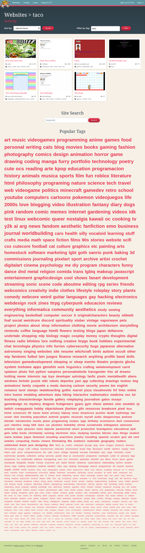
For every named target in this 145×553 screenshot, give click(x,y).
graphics (81, 246)
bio (113, 385)
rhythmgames (105, 501)
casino (11, 527)
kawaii (96, 219)
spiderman (69, 504)
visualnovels (102, 390)
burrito (23, 66)
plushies (56, 424)
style (20, 428)
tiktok (87, 470)
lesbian (17, 437)
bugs (94, 346)
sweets (16, 519)
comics (43, 154)
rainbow (133, 513)
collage (64, 452)
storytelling (129, 325)
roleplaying (75, 399)
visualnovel (107, 487)
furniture (34, 478)
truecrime (49, 462)
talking (62, 504)
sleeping (61, 362)
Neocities (8, 545)
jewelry (79, 437)
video (58, 204)
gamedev (93, 190)
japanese (107, 346)
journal (12, 233)
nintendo (11, 331)
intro (7, 394)
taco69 (112, 64)
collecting (97, 381)
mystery (35, 404)
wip (7, 356)
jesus (122, 459)
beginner (118, 521)
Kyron (76, 61)
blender (9, 420)
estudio (87, 490)
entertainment (18, 277)
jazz (104, 452)
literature (121, 175)
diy (75, 265)
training (46, 504)
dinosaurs (98, 449)
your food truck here (13, 61)
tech (111, 183)
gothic (66, 390)
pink (9, 211)
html (9, 183)
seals (99, 521)
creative (70, 341)
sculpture (28, 484)
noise (75, 412)
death (110, 412)
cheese (26, 516)
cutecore (22, 246)
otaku (40, 501)
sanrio (95, 252)
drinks (134, 524)
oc (108, 219)
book (93, 341)
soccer (66, 315)
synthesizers (100, 504)
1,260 (102, 64)
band (121, 356)
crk (14, 521)
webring (104, 519)
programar (91, 456)
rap (44, 376)
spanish (104, 437)
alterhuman (57, 487)
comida (64, 271)
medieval (22, 499)
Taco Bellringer (46, 93)
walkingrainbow (20, 99)
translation (94, 452)
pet (78, 521)
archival (66, 521)
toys (51, 376)
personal (14, 147)
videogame (27, 190)
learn (6, 473)
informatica (38, 309)
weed (64, 462)
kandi (109, 473)
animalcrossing (112, 513)
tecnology (86, 507)
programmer (105, 466)
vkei (16, 416)
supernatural (94, 462)
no (25, 404)
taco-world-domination (14, 96)
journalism (92, 399)
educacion (94, 303)
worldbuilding (37, 233)
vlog (44, 470)
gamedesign (13, 404)
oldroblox (28, 521)
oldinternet (34, 530)
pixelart (62, 259)
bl (118, 456)
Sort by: (8, 28)
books (91, 147)
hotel (132, 519)
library (17, 487)
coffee (26, 331)
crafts (10, 240)
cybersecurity (77, 346)
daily (54, 530)
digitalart (13, 265)
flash (58, 445)
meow (36, 412)
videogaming (56, 484)
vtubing (33, 519)
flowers (66, 331)
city (86, 527)
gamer (130, 459)
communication (76, 510)
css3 (101, 490)
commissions (17, 259)
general (135, 481)
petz (42, 475)
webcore (30, 296)
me (68, 265)
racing (43, 481)
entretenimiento (59, 513)
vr (70, 362)
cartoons (61, 197)
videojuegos (109, 197)
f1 (46, 475)
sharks (35, 440)
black (11, 519)
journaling (43, 259)
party (118, 507)
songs (21, 449)
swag (26, 424)
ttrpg (55, 303)
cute (9, 168)
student (134, 433)
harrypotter (8, 501)
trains (7, 452)
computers (36, 197)
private (115, 519)
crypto (104, 336)
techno (119, 462)
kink (28, 519)
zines (43, 303)
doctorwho (106, 521)
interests (33, 376)
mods (66, 490)
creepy (124, 449)
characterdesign (30, 399)
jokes (17, 516)
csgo (11, 524)
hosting (17, 527)
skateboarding (49, 390)
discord (47, 320)
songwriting (52, 524)
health (71, 233)
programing (56, 183)
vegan (120, 519)
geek (12, 516)
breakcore (109, 408)
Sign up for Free (127, 3)
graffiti (127, 493)
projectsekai (7, 521)
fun (89, 175)
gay (92, 296)
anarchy (95, 490)
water (6, 490)
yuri (6, 424)
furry (63, 161)
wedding (33, 487)
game (116, 154)
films (75, 240)
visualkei (39, 516)
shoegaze (53, 510)
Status (125, 546)
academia (28, 481)
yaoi (78, 381)
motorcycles (43, 524)
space (49, 240)
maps (21, 473)
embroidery (96, 513)
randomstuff (117, 524)
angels (7, 469)
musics (38, 521)
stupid (6, 527)
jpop (95, 445)
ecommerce (107, 420)
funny (127, 265)
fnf (115, 390)
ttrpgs (83, 341)
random (24, 211)
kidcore (99, 470)
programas (9, 459)
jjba (36, 493)
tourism (129, 475)
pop (65, 466)
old (130, 437)
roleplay (102, 290)
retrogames (23, 493)
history (52, 99)
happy (22, 521)
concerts (40, 510)
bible (49, 478)
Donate (92, 546)
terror (45, 519)
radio (21, 341)
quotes (6, 493)
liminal (130, 504)
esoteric (33, 501)
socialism (98, 473)
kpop (60, 168)
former (64, 99)
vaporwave (109, 320)
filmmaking (59, 440)
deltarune (115, 331)
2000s (11, 204)
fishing (7, 478)
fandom (50, 226)
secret (16, 524)
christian (90, 487)
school (126, 190)
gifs (81, 408)
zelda (46, 510)
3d (132, 252)
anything (96, 356)
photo (23, 371)
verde (14, 66)
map (21, 524)
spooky (78, 507)
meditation (54, 504)
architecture (108, 325)
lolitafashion (34, 524)
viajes (134, 507)
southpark (104, 456)
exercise (134, 510)
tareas (93, 507)
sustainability (94, 493)
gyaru (79, 404)
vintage (93, 320)
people (62, 470)
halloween (61, 473)
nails (82, 504)
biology (52, 336)
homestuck (15, 252)
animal (23, 504)
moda (54, 385)
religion (47, 271)
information (60, 325)
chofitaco (44, 64)
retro (110, 190)
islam (123, 521)
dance (10, 271)
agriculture (59, 521)
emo (111, 226)
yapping (112, 507)
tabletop (38, 459)
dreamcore (87, 412)
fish (31, 371)
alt (114, 466)
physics (38, 346)
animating (77, 524)
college (35, 449)
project (10, 325)
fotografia (21, 462)
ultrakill (6, 504)
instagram (44, 499)
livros (10, 496)
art (7, 139)
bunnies (95, 433)
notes (21, 510)
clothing (78, 325)
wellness (120, 496)
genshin (49, 367)
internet (77, 211)
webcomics (15, 290)
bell (47, 99)
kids (107, 496)
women (81, 481)
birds (97, 351)
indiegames (111, 424)
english (122, 385)
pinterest (119, 445)
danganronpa (111, 416)
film (79, 175)
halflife (74, 516)
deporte (49, 428)
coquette (39, 385)
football (39, 246)
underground (69, 524)
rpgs (83, 420)
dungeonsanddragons (102, 527)
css (7, 246)
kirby (39, 470)
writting (79, 501)
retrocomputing (14, 530)
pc (63, 445)
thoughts (118, 336)
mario (8, 437)
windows (10, 381)
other (131, 351)
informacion (82, 484)
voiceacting (114, 510)
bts (44, 452)
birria (55, 66)
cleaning (18, 481)
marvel (78, 390)
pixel (121, 408)
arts (120, 246)
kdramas (73, 521)
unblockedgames (51, 507)
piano (46, 420)
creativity (38, 290)
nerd (94, 478)
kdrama (12, 484)
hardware (31, 466)
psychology (51, 265)
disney (86, 501)
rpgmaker (75, 487)
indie (53, 290)
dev (51, 445)
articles (97, 501)
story (116, 290)
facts (121, 510)
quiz (125, 519)
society (73, 490)
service (76, 475)
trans (78, 271)
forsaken (17, 501)
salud (69, 470)
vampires (54, 371)
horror (101, 154)
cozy (93, 470)
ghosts (19, 490)
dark (119, 420)
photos (23, 325)
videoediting (108, 462)
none (39, 428)
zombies (51, 527)
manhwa (13, 473)
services (49, 456)
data (58, 394)
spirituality (64, 320)
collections (59, 527)
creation (41, 490)
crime (30, 499)
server (135, 490)
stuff (130, 233)
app (85, 381)
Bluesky (39, 545)
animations (12, 385)
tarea (123, 507)
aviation (80, 490)
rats (116, 478)
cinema (31, 265)
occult (120, 351)
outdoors (79, 440)
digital (132, 336)
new (43, 513)
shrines (99, 507)
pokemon (83, 197)
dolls (130, 356)
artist (105, 259)
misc (73, 433)
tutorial (122, 527)
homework (8, 481)
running (49, 433)
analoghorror (55, 501)
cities (70, 527)
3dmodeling (10, 449)
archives (100, 499)
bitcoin (106, 433)
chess (97, 404)
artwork (100, 475)
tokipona (22, 519)
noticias (60, 496)
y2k (8, 226)
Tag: (83, 28)
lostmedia (14, 499)
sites (86, 493)
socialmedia (94, 424)
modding (30, 394)
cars (59, 233)
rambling (106, 510)
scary (120, 481)
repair (103, 513)
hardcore (66, 487)
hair (105, 484)
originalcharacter (88, 510)
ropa (123, 475)
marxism (39, 519)
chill (6, 484)
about (35, 325)
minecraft (71, 190)
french (33, 510)
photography (19, 154)
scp (62, 519)
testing (79, 331)
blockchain (102, 478)
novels (37, 420)
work (61, 367)
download (55, 516)
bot (31, 496)
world (58, 475)
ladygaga (11, 99)
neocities (80, 496)
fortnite (24, 381)
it (75, 315)
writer (59, 499)
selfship (27, 510)
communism (131, 420)
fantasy (100, 204)
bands (20, 484)
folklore (32, 516)
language (39, 331)
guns (110, 493)
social (17, 320)
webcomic (38, 219)
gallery (60, 399)
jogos (27, 437)
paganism (27, 513)
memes (58, 211)
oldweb (128, 315)
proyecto (48, 530)
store (102, 445)
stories (97, 240)
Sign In (140, 3)
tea (102, 459)
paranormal (63, 428)
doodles (127, 510)
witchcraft (83, 351)
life (128, 197)
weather (51, 466)
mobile (127, 481)
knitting (9, 376)
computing (22, 440)
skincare (116, 470)
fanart (95, 277)
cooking (121, 219)
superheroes (77, 499)
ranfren (135, 521)
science (96, 183)
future (122, 504)
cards (12, 504)
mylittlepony (36, 513)
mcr (65, 459)
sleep (78, 362)
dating (73, 501)
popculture (40, 416)
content (105, 507)
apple (15, 507)
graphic (65, 416)
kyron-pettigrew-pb (82, 64)
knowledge (42, 487)
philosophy (28, 183)
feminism (38, 437)
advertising (67, 499)
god (123, 437)
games (79, 66)
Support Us (46, 3)
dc (123, 470)
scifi (127, 240)
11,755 (32, 64)
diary (116, 204)
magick (20, 513)
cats (48, 147)
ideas (83, 475)
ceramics (28, 507)
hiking (67, 394)
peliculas (59, 449)
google (71, 493)
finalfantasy (8, 510)
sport (76, 259)
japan (101, 331)
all (116, 371)
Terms (134, 546)
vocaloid (97, 233)
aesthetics (85, 309)
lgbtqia (52, 473)
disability (49, 513)
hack (6, 513)
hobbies (105, 341)
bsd (13, 475)
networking (9, 487)
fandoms (19, 356)
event (56, 452)
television (12, 362)
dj (104, 473)
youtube (13, 197)
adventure (45, 394)
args (14, 466)
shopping (29, 336)
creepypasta (24, 408)
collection (31, 456)
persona (125, 456)
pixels (101, 376)
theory (46, 501)
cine (60, 459)
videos (119, 211)
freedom (31, 470)
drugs (110, 478)
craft (27, 449)
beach (48, 521)
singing (30, 351)
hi (126, 470)
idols (41, 504)
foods (23, 433)
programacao (110, 490)
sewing (114, 310)
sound (90, 473)
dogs (129, 204)
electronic (62, 433)
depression (24, 478)
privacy (55, 412)
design (61, 154)
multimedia (26, 459)
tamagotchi (35, 527)
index (112, 521)
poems (104, 385)
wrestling (52, 437)
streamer (41, 530)
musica (49, 175)
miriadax (98, 487)
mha (82, 527)
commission (68, 519)
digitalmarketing (31, 475)
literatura (127, 478)
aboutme (72, 284)
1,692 (68, 64)
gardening (99, 211)
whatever (81, 462)
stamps (32, 390)
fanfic (91, 376)
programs (52, 496)
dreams (125, 371)
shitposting (66, 475)
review (25, 496)
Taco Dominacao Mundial (16, 93)
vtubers (121, 440)
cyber (113, 456)
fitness (9, 341)
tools (132, 449)
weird (46, 296)
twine (45, 412)
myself (88, 416)
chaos (129, 507)
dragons (48, 404)
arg (23, 226)
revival (112, 496)
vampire (134, 499)
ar (52, 519)
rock (32, 303)
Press (117, 546)
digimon (136, 527)
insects (120, 466)
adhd (53, 521)
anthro (6, 519)
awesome (126, 424)
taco (18, 66)
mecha (6, 524)
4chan (107, 524)
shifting (87, 519)
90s (85, 240)
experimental (124, 341)
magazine (65, 501)
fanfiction (94, 226)
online (131, 390)
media (23, 240)
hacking (105, 296)
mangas (87, 499)
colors (42, 493)
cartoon (78, 385)
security (92, 385)
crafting (88, 367)
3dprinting (37, 484)
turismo (129, 466)
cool (68, 277)
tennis (74, 481)
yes (58, 462)
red (130, 524)
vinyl (81, 519)
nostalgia (77, 219)
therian (71, 462)
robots (54, 381)
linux (20, 219)
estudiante (9, 462)
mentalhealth (116, 376)
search (93, 466)
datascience (63, 507)
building (108, 504)
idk (132, 211)
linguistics (73, 367)
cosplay (78, 336)
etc (94, 246)
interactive (80, 394)
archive (90, 259)
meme (21, 376)
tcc (18, 459)
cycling (133, 493)
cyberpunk (72, 303)
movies (74, 147)
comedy (12, 296)
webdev (9, 440)
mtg (33, 521)
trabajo (93, 519)
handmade (40, 507)
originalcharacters (92, 315)
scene (45, 284)
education (79, 168)
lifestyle (84, 290)
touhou (126, 381)
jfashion (71, 408)
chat (7, 346)
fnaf (7, 320)
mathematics (99, 394)
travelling (91, 437)
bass (109, 519)
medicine (116, 394)
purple (72, 496)
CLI (99, 546)
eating (12, 490)
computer (52, 315)
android (53, 416)
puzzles (100, 412)
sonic (31, 284)
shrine (81, 424)
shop (45, 325)
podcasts (84, 459)
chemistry (119, 452)
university (120, 490)
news (34, 226)
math (36, 240)
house (21, 507)
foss (123, 487)
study (102, 310)
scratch (84, 99)
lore (44, 341)
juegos (51, 356)
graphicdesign (48, 277)
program (88, 265)
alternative (125, 346)
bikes (93, 499)
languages (76, 296)
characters (109, 265)
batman (103, 493)
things (124, 433)
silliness (98, 510)
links (122, 390)
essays (116, 399)
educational (121, 428)
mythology (122, 412)
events (89, 362)
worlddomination (35, 99)
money (91, 336)
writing (34, 147)
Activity (26, 3)
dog (135, 381)
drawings (112, 381)
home (7, 412)
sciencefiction (69, 484)
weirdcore (32, 320)
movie (92, 325)
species (99, 484)
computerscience (32, 452)
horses (39, 462)
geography (108, 440)
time (46, 527)
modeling (108, 470)
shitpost (131, 496)
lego (133, 456)
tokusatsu (83, 521)
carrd (126, 367)
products (91, 527)
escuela (84, 452)
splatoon (10, 371)
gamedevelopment (37, 362)
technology (105, 161)
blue (65, 456)
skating (72, 466)
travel (124, 183)
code (57, 284)
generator (26, 524)
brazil (121, 484)
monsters (73, 459)
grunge (88, 445)
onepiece (78, 493)
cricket (16, 469)
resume (67, 351)
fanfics (75, 527)
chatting (89, 481)
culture (63, 246)
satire (68, 513)
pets (123, 320)
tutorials (128, 484)
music (19, 139)
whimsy (91, 484)
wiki (45, 381)
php (117, 516)
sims (127, 513)
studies (27, 530)
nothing (55, 341)
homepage (83, 466)
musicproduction (100, 516)
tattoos (42, 478)
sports (66, 175)
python (41, 371)
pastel (59, 456)
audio (98, 416)
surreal (67, 481)
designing (41, 445)
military (98, 519)
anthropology (118, 493)
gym (88, 404)
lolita (15, 433)
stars (41, 424)
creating (127, 516)
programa (25, 487)
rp (138, 404)
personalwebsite (75, 371)
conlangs (76, 519)
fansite (49, 399)
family (26, 385)
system (10, 367)
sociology (116, 487)
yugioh (90, 521)
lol (134, 394)
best (59, 66)
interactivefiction (32, 504)
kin (102, 524)
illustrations (8, 507)
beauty (114, 315)
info (49, 346)
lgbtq (90, 271)
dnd (22, 271)
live (5, 496)
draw (115, 473)
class (20, 496)
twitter (44, 496)
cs (126, 496)
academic (113, 481)
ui (110, 527)
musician (23, 527)
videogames (41, 139)
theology (108, 499)
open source (19, 545)
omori (75, 428)
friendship (113, 484)
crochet (119, 259)
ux (15, 496)
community (62, 309)
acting (41, 456)
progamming (60, 420)
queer (58, 219)
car (48, 424)
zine (118, 404)
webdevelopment (108, 367)
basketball (85, 66)
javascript (124, 271)
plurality (21, 456)
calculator (78, 513)
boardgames (104, 428)
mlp (42, 336)
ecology (20, 475)
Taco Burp (78, 93)
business (128, 226)
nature (78, 183)
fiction (62, 240)
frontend (26, 501)
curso (24, 469)
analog (133, 487)
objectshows (54, 408)
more (95, 521)
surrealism (71, 473)
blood (6, 499)
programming (72, 139)
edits (114, 527)
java (30, 445)
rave (111, 524)
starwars (129, 445)
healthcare (58, 481)
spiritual (57, 519)
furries (59, 346)
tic (21, 516)
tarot (22, 390)
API (110, 546)
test (8, 219)
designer (61, 510)
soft (127, 487)
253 (33, 96)
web (9, 190)
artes (67, 496)
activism (9, 428)
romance (10, 390)
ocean (8, 416)
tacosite (78, 96)
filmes (83, 487)
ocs (20, 168)
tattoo (136, 501)
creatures (47, 516)
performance (90, 504)
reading (34, 168)
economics (43, 473)
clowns (45, 440)
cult (73, 513)
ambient (26, 490)
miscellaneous (65, 516)
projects (116, 362)
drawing (13, 161)
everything (15, 309)
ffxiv (129, 408)
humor (17, 394)
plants (129, 290)
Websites (16, 3)
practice (34, 490)
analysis (14, 478)
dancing (66, 385)
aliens (132, 376)
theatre (102, 362)
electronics (126, 296)
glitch (61, 490)
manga (49, 161)
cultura (36, 481)
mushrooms (60, 524)
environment (71, 449)
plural (49, 481)
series (112, 284)
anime (96, 139)
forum (115, 459)
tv (134, 219)
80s (70, 440)
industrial (124, 501)
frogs (135, 478)
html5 (53, 331)
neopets (121, 513)
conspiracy (66, 478)
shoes (7, 466)
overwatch (110, 516)
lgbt (72, 252)
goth (82, 252)
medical (42, 466)
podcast (127, 416)
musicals (77, 416)
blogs (90, 331)
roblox (102, 175)
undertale (12, 336)
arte (48, 168)
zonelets (129, 404)
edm (54, 478)
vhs (130, 473)
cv (90, 478)
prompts (115, 504)
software (36, 252)
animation (81, 154)
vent (136, 437)
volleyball (78, 445)
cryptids (55, 493)
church (76, 504)
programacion (108, 168)
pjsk (133, 428)
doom (22, 445)
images (109, 445)
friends (127, 284)
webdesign (15, 303)
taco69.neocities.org (117, 61)
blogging (40, 204)
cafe (50, 452)
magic (65, 336)
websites (44, 351)
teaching (10, 399)
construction (78, 456)
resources (93, 408)
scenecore (19, 412)
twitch (8, 408)
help (89, 449)
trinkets (46, 484)
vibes (41, 527)
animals (31, 175)
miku (59, 466)
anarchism (66, 437)
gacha (31, 493)
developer (63, 376)
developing (135, 516)
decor (16, 510)
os (126, 504)
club (49, 519)
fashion (126, 147)
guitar (59, 296)
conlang (14, 493)
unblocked (11, 445)
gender (125, 524)
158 (68, 96)
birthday (93, 420)
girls (7, 433)
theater (31, 462)
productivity (129, 527)
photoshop (89, 516)
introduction (23, 420)
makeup (105, 271)
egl (59, 478)
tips (17, 521)
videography (52, 470)
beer (29, 527)
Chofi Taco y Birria (47, 61)
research (58, 99)
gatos (106, 399)
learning (115, 233)
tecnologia (21, 346)
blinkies (33, 341)
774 (137, 64)
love (24, 204)
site (56, 351)
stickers (116, 449)
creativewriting (96, 524)
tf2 (29, 412)
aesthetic (71, 226)
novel (128, 452)
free (110, 371)
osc (127, 394)
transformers (46, 449)
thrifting (128, 490)
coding (32, 161)
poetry (126, 161)
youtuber (71, 507)
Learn (35, 3)
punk (108, 252)
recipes (74, 420)
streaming (14, 284)
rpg (101, 284)
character (100, 496)
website (113, 240)
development (115, 277)
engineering (14, 315)
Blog (104, 546)
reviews (114, 303)
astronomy (13, 351)
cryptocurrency (100, 481)
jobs (33, 507)
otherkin (95, 459)
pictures (29, 428)
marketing (57, 252)
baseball (74, 452)
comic (42, 211)
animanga (91, 475)
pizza (88, 390)
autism (108, 351)
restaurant (45, 66)
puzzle (35, 381)
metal (32, 271)
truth (50, 487)
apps (37, 367)
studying (83, 433)
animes (108, 404)
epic (14, 452)
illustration (78, 204)
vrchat (67, 510)
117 (103, 96)
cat (52, 246)
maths (69, 445)
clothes (67, 290)
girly (106, 475)
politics (50, 190)
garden (36, 499)
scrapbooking (86, 524)
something (87, 513)
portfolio (80, 161)
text (111, 475)
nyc (63, 66)
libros (108, 459)
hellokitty (70, 424)
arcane (129, 521)
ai (16, 226)
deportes (66, 381)
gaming (108, 147)
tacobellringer (45, 96)
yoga (109, 452)
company (63, 493)
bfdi (33, 424)
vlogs (43, 521)
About (83, 546)
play (91, 501)
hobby (38, 408)
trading (21, 466)
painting (107, 246)
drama (131, 470)
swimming (81, 473)
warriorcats (10, 456)
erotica (48, 493)
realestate (93, 440)
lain (42, 356)
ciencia (6, 530)
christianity (35, 433)
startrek (52, 499)
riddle (22, 530)
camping (116, 499)
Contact (84, 549)
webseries (125, 499)
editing (89, 284)
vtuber (79, 320)
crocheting (12, 513)
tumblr (107, 449)
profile (110, 356)
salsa (8, 64)
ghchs (130, 362)
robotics (16, 424)
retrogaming (50, 459)
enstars (128, 462)
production (88, 428)
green (116, 475)
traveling (26, 416)
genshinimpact (51, 490)
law (133, 412)
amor (20, 452)
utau (115, 433)
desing (6, 516)
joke (121, 516)
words (65, 527)
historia (7, 475)
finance (65, 356)
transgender (97, 371)
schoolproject (90, 496)
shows (80, 277)
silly (83, 233)
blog (59, 147)
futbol (32, 356)
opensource (78, 470)
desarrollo (81, 516)
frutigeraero (64, 404)
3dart (18, 504)
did (121, 478)
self (129, 519)
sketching (37, 496)
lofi (118, 527)
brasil (82, 449)
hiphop (65, 412)
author (75, 478)
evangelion (116, 501)
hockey (51, 475)
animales (83, 478)
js (70, 456)
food (27, 66)
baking (121, 252)
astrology (79, 376)
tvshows (25, 367)
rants (130, 501)
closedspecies (31, 473)
